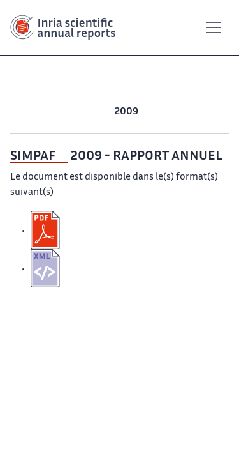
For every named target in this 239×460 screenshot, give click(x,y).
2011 (79, 112)
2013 (35, 112)
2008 (152, 112)
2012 (58, 112)
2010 (102, 112)
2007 (177, 112)
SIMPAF (32, 156)
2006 (202, 112)
